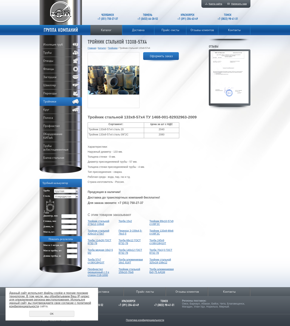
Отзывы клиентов (202, 30)
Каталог (106, 30)
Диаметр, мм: (50, 215)
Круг (46, 109)
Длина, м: (48, 226)
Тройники (112, 48)
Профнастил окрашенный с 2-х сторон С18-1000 (98, 272)
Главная (92, 48)
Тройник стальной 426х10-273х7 (98, 232)
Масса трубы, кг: (52, 250)
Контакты (234, 30)
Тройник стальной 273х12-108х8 (98, 223)
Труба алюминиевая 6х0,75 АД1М (161, 271)
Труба (46, 190)
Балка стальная (53, 157)
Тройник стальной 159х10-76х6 (129, 271)
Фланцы (48, 69)
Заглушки (49, 77)
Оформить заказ (161, 56)
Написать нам (239, 3)
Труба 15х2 (125, 221)
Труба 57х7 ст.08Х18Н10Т (96, 261)
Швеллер (49, 85)
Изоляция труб (53, 44)
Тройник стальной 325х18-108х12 (160, 261)
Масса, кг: (49, 231)
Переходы (50, 93)
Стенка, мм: (49, 221)
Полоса (48, 118)
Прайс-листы (170, 30)
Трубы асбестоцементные (55, 147)
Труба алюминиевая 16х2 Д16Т (131, 261)
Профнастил (51, 126)
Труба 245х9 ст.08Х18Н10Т (157, 242)
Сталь (46, 195)
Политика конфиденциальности (145, 320)
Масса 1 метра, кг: (53, 245)
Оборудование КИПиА (52, 136)
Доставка (138, 30)
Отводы (48, 61)
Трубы (47, 52)
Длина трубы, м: (52, 255)
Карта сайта (215, 3)
